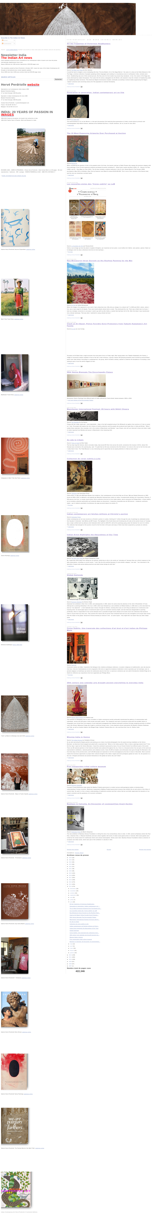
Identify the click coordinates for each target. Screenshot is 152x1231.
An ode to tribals (75, 440)
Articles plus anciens (145, 849)
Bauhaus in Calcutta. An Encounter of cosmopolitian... (85, 941)
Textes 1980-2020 (17, 644)
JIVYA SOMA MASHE (12, 49)
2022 (70, 866)
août (71, 897)
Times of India (75, 443)
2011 (70, 957)
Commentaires (6, 43)
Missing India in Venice (78, 737)
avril (71, 946)
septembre (73, 895)
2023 (70, 864)
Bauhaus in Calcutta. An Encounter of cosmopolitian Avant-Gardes (100, 804)
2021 (70, 868)
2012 (70, 955)
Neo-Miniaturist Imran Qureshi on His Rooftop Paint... (85, 912)
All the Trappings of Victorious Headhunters (88, 44)
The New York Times (77, 70)
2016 (70, 879)
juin (71, 901)
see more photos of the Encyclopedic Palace (80, 400)
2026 (70, 857)
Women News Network (77, 717)
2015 (70, 882)
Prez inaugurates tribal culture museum (86, 766)
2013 (70, 886)
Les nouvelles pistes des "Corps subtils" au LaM (91, 184)
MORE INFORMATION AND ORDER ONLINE (14, 175)
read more (71, 83)
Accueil (109, 849)
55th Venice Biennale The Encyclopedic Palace (90, 372)
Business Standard (76, 602)
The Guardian (75, 422)
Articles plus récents (73, 849)
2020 (70, 870)
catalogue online (30, 249)
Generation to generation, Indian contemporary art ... (85, 906)
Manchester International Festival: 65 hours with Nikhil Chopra (98, 409)
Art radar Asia (75, 119)
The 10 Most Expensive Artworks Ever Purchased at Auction (96, 133)
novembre (73, 890)
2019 (70, 873)
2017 (70, 877)
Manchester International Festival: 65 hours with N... (84, 919)
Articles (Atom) (79, 852)
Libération (74, 493)
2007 (70, 966)
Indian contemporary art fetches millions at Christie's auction (97, 514)
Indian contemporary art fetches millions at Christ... (84, 926)
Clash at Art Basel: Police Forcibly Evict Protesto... (84, 915)
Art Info (73, 305)
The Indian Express (76, 740)
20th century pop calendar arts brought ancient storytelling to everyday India (105, 683)
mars (71, 948)
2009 (70, 961)
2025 (70, 859)
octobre (72, 893)
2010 (70, 959)
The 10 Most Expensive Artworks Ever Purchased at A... (85, 908)
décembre (73, 888)
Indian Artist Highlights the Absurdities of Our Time (92, 535)
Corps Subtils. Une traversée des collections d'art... (84, 932)
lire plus (70, 251)
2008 (70, 963)
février (72, 950)
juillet (72, 899)
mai (71, 943)
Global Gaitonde (75, 575)
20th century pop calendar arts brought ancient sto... (84, 935)
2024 (70, 862)
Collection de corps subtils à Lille (84, 459)
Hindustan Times (76, 517)
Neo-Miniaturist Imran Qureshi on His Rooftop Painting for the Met (99, 261)
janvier (72, 952)
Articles (5, 40)
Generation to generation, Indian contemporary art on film (95, 93)
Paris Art (73, 665)
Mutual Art (74, 163)
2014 (70, 884)
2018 (70, 875)
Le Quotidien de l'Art (77, 246)
